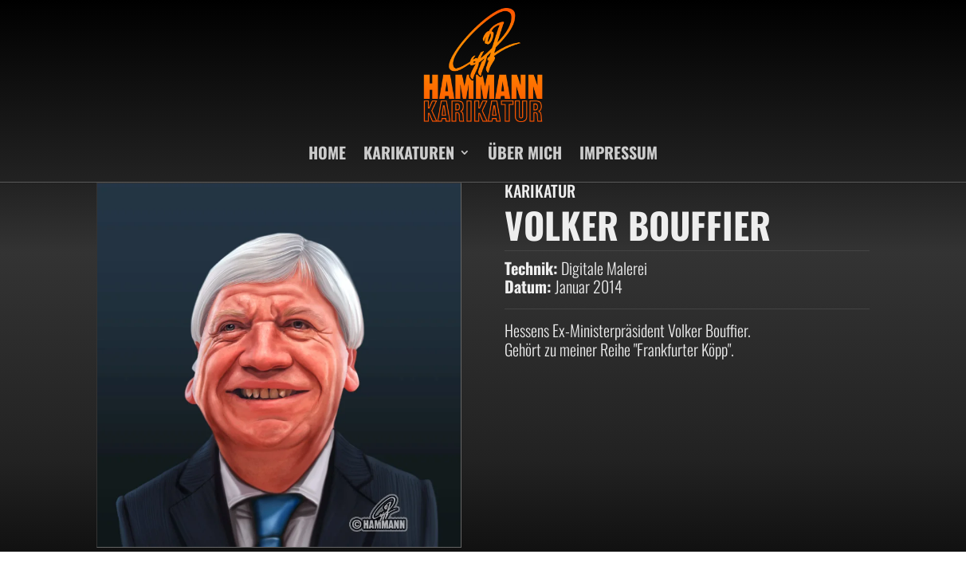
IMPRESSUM (618, 152)
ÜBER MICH (525, 152)
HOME (327, 152)
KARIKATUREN (408, 152)
